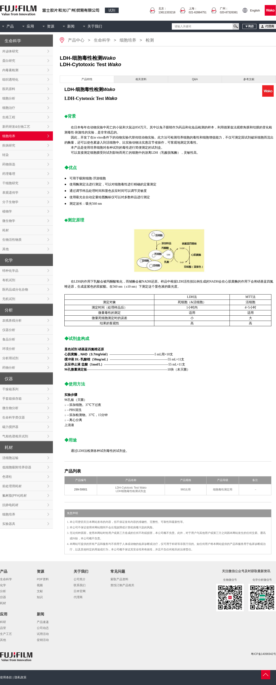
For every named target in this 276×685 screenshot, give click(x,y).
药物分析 (8, 367)
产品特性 (86, 79)
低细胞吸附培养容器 (16, 467)
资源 (50, 26)
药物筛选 (8, 164)
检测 (150, 40)
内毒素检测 (10, 70)
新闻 (71, 26)
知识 (40, 597)
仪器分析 (8, 330)
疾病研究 (8, 145)
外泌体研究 (10, 51)
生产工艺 (6, 634)
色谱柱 (7, 476)
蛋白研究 (8, 60)
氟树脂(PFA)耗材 (14, 495)
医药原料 (8, 89)
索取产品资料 (119, 579)
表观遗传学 (10, 192)
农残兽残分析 (12, 320)
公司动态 (43, 628)
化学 (3, 585)
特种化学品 (10, 270)
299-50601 (80, 489)
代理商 (78, 597)
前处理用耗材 (12, 486)
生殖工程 (8, 117)
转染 (5, 155)
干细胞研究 (10, 183)
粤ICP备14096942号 (263, 654)
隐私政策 (20, 677)
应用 (30, 26)
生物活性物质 (12, 239)
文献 (40, 591)
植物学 (7, 211)
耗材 (5, 230)
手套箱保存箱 (12, 398)
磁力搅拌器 (10, 427)
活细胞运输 (10, 458)
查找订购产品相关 (122, 585)
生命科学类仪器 (13, 417)
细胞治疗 (8, 108)
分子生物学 (10, 202)
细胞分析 (8, 98)
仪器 (3, 597)
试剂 (111, 10)
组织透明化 (10, 79)
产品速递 (43, 622)
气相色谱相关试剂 (15, 436)
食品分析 (8, 339)
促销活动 (43, 640)
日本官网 (80, 591)
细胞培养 (8, 136)
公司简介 (80, 579)
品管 (3, 628)
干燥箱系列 (10, 389)
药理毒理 (8, 173)
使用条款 (6, 677)
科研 (3, 622)
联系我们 (80, 585)
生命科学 (102, 40)
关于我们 (94, 26)
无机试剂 (8, 299)
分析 (3, 591)
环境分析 (8, 349)
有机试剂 (8, 280)
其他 (5, 249)
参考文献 (248, 79)
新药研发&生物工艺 (16, 126)
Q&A (195, 79)
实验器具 (8, 524)
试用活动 (43, 634)
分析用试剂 (10, 358)
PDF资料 (43, 579)
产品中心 (76, 40)
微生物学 (8, 221)
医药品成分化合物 (15, 289)
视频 (40, 585)
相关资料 (141, 79)
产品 (10, 26)
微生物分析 (10, 408)
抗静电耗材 (10, 505)
